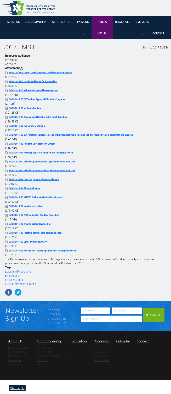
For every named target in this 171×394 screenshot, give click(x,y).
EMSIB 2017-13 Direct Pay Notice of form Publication (34, 179)
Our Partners (44, 352)
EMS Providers (14, 279)
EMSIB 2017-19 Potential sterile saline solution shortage (35, 233)
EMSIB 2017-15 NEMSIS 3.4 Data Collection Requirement (36, 197)
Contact (158, 33)
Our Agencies (44, 348)
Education (79, 341)
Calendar (123, 341)
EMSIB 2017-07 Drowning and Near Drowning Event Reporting (38, 117)
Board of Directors (19, 348)
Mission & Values (17, 356)
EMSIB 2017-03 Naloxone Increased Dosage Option (33, 90)
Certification (61, 21)
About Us (13, 21)
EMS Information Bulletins (20, 284)
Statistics (42, 360)
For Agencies (101, 352)
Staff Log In (17, 388)
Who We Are (14, 360)
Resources (122, 21)
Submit (156, 314)
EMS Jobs (142, 27)
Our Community (36, 21)
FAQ (96, 348)
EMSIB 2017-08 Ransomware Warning (27, 126)
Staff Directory (17, 352)
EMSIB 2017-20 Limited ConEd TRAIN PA (28, 242)
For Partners (101, 356)
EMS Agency (12, 275)
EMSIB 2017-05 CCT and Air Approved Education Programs (37, 99)
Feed (39, 365)
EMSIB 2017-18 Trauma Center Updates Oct (29, 224)
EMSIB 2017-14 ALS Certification (24, 188)
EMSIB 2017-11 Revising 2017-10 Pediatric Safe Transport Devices (41, 153)
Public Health (102, 27)
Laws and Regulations (18, 271)
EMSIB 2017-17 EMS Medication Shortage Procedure (34, 215)
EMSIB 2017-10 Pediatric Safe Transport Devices (32, 144)
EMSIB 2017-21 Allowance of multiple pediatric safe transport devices (42, 251)
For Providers (102, 360)
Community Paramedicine (51, 356)
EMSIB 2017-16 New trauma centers (26, 206)
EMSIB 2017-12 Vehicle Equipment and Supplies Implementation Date (42, 162)
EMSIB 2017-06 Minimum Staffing (25, 108)
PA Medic (83, 27)
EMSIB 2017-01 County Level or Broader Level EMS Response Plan (40, 72)
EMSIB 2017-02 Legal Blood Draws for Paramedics (33, 81)
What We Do (14, 365)
